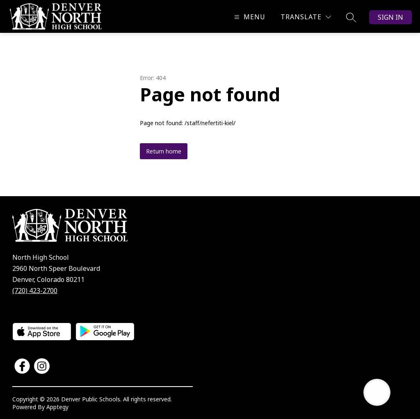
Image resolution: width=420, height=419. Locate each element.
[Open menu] (248, 17)
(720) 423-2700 (34, 290)
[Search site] (351, 17)
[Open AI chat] (376, 392)
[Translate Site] (305, 17)
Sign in (390, 17)
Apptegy (57, 407)
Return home (163, 151)
